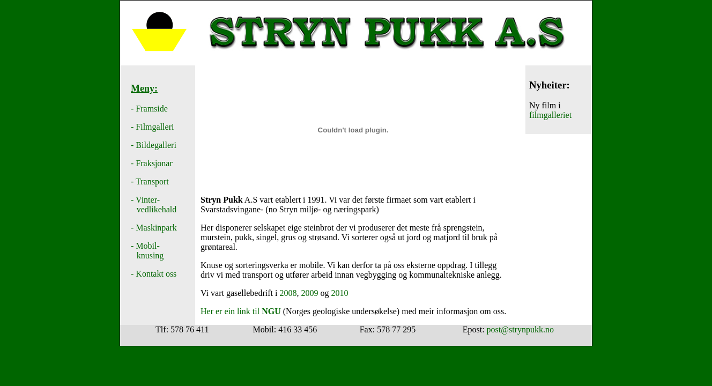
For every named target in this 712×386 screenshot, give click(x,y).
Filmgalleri (155, 126)
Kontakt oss (156, 273)
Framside (152, 108)
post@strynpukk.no (520, 329)
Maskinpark (156, 227)
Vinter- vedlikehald (153, 204)
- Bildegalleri (153, 145)
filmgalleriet (550, 115)
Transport (152, 181)
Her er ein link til (241, 311)
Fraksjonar (154, 163)
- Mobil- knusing (147, 250)
